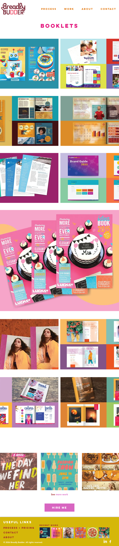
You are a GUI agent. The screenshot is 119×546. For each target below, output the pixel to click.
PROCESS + (12, 527)
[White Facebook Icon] (110, 542)
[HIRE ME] (59, 508)
